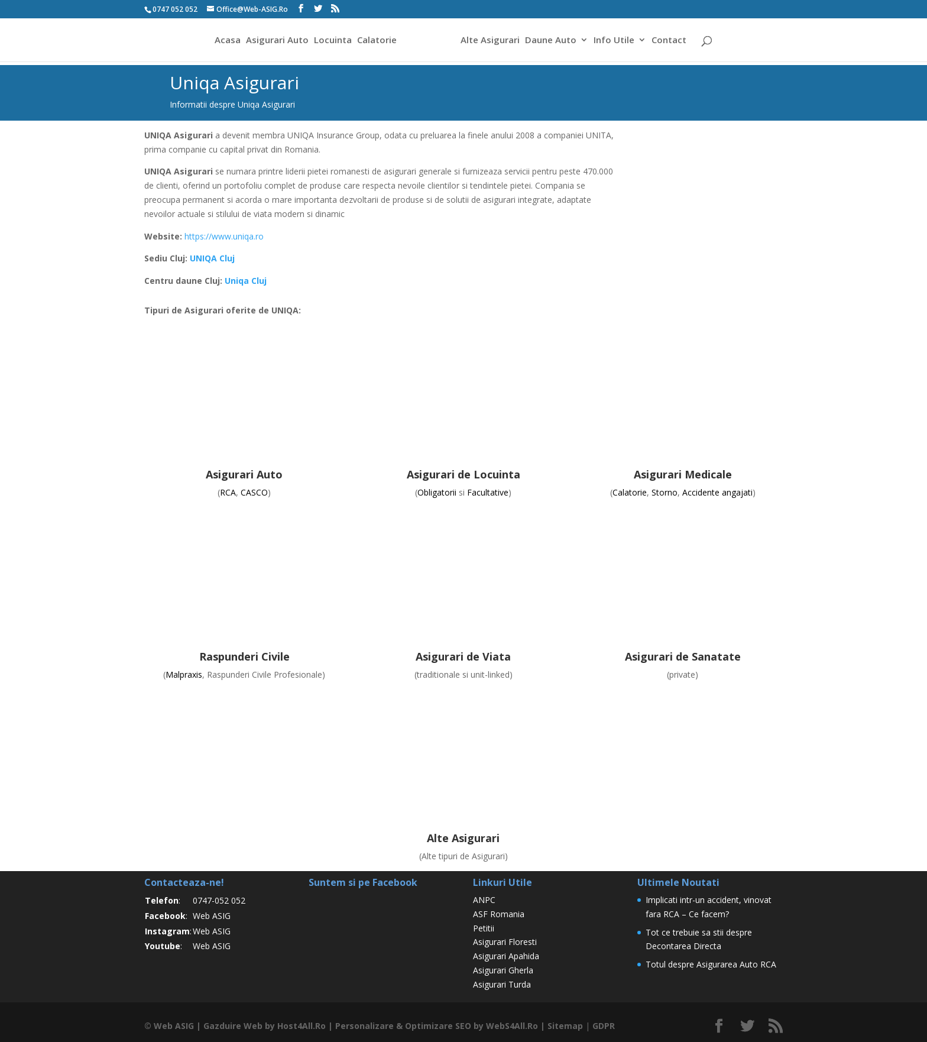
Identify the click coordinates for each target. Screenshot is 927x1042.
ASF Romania (498, 914)
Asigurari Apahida (506, 956)
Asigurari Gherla (503, 970)
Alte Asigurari (490, 40)
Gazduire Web (232, 1025)
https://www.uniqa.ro (224, 236)
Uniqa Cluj (246, 280)
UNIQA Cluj (212, 258)
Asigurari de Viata (463, 656)
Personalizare (364, 1025)
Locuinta (333, 40)
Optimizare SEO (438, 1025)
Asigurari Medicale (683, 474)
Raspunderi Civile (244, 656)
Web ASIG (212, 915)
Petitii (483, 928)
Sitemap (565, 1025)
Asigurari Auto (277, 40)
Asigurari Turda (502, 984)
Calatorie (377, 40)
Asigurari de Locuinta (463, 474)
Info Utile (614, 40)
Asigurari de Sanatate (683, 656)
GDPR (603, 1025)
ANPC (484, 899)
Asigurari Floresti (505, 941)
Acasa (228, 40)
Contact (669, 40)
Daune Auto (550, 40)
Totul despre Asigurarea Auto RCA (711, 964)
